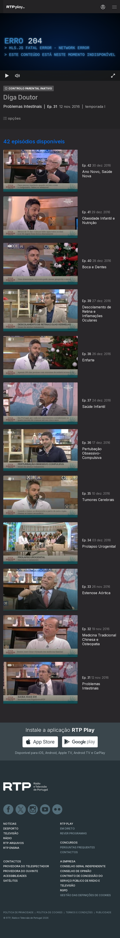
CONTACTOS (12, 861)
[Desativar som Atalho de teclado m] (17, 75)
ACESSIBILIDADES (15, 876)
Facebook (8, 809)
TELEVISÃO (10, 833)
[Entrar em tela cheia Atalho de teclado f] (113, 75)
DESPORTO (10, 828)
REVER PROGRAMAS (73, 833)
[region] (60, 47)
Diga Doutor (20, 97)
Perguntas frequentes (77, 847)
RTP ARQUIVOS (13, 843)
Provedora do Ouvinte (20, 871)
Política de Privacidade (18, 912)
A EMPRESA (67, 861)
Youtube (45, 809)
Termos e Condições (79, 912)
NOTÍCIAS (9, 823)
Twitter (21, 809)
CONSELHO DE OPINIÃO (75, 871)
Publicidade (103, 912)
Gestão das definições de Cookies (85, 895)
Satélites (10, 880)
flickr (57, 809)
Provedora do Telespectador (26, 866)
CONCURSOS (69, 842)
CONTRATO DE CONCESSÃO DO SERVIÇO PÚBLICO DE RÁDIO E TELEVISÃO (81, 880)
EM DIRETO (67, 828)
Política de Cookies (50, 912)
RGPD (64, 890)
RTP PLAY (66, 823)
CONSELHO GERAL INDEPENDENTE (83, 866)
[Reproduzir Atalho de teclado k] (7, 75)
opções (12, 118)
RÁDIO (7, 838)
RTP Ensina (11, 847)
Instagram (33, 809)
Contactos (69, 852)
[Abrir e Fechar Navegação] (114, 7)
